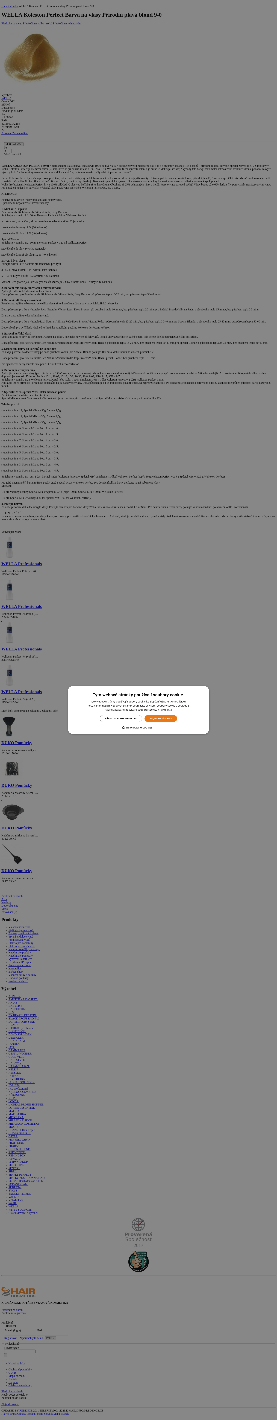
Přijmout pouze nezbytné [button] (121, 718)
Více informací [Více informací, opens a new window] (165, 709)
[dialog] (138, 710)
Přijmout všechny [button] (161, 718)
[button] (138, 727)
